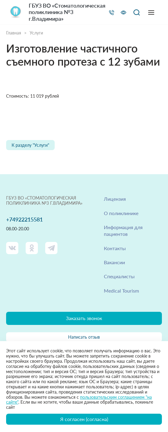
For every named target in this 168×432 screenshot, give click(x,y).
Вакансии (114, 262)
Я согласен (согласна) (84, 419)
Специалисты (119, 276)
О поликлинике (121, 213)
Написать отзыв (84, 337)
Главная (13, 33)
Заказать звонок (84, 318)
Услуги (36, 33)
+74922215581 (24, 219)
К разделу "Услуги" (30, 145)
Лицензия (115, 199)
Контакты (115, 248)
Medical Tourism (121, 290)
